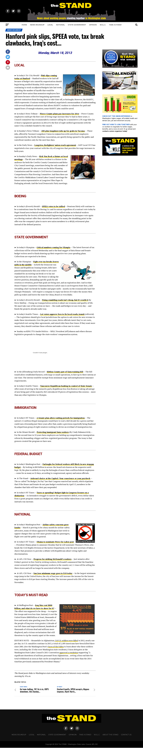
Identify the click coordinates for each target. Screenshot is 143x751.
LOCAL (50, 25)
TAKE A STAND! (115, 25)
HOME (24, 25)
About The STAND (110, 738)
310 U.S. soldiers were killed (67, 643)
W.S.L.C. (103, 25)
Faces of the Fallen (61, 649)
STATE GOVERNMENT (77, 25)
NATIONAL (60, 25)
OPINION (93, 25)
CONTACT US (126, 738)
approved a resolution (68, 655)
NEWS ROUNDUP (37, 25)
